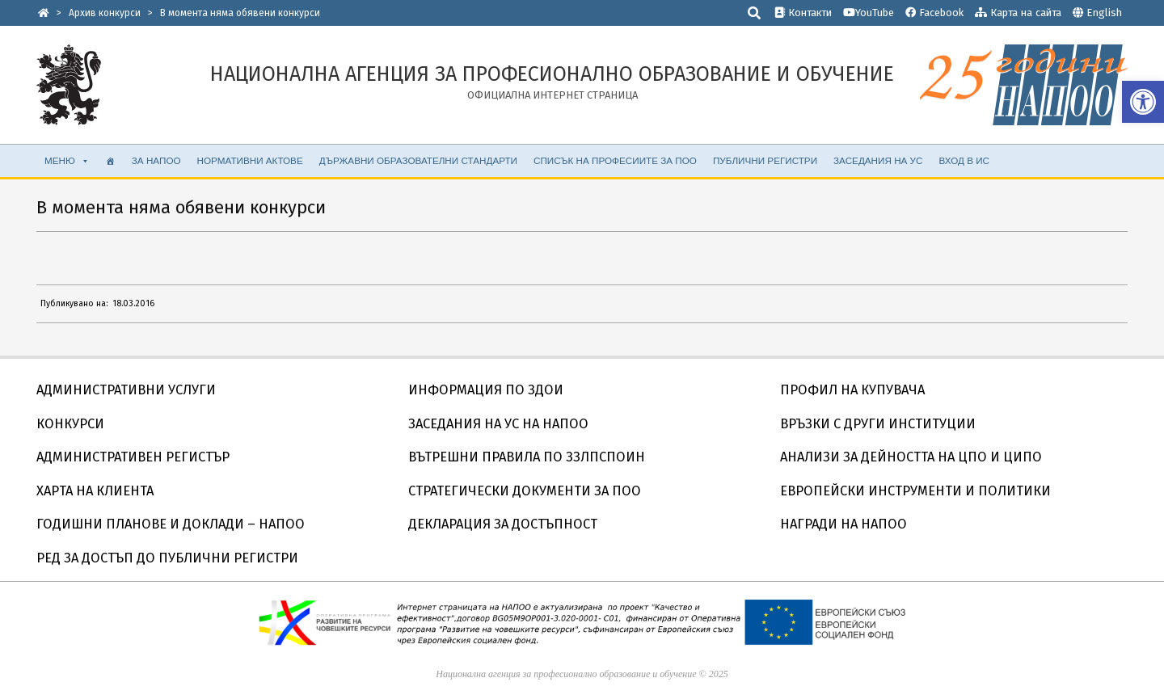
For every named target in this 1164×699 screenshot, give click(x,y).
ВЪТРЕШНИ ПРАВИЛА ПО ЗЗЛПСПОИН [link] (526, 457)
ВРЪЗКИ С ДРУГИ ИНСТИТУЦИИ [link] (878, 424)
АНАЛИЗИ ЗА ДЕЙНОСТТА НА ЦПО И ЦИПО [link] (911, 457)
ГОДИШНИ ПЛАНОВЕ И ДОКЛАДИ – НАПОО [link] (170, 524)
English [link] (1104, 12)
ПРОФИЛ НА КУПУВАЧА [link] (852, 390)
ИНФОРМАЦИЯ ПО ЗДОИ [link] (485, 390)
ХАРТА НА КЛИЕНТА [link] (95, 491)
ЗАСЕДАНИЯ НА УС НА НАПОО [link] (498, 424)
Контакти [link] (803, 12)
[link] (1143, 102)
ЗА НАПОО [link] (156, 160)
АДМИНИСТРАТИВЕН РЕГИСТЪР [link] (133, 457)
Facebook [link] (934, 12)
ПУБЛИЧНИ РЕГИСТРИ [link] (765, 160)
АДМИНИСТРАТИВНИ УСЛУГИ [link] (126, 390)
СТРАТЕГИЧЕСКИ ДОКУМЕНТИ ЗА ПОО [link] (524, 491)
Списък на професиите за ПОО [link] (615, 160)
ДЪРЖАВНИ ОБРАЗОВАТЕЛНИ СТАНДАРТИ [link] (418, 160)
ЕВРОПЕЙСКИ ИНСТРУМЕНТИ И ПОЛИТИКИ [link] (915, 491)
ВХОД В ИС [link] (963, 160)
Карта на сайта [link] (1018, 12)
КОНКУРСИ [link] (70, 424)
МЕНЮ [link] (67, 161)
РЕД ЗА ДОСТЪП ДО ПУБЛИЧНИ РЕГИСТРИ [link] (167, 558)
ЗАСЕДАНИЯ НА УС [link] (877, 160)
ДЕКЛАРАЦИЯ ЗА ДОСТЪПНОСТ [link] (502, 524)
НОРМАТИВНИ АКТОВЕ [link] (250, 160)
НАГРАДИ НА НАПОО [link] (843, 524)
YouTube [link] (868, 12)
